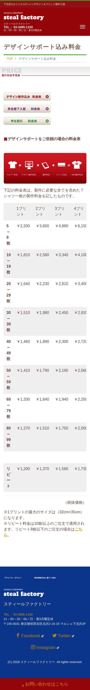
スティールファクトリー (38, 662)
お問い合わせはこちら (45, 685)
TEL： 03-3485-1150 (18, 27)
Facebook (30, 635)
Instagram (45, 647)
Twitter (63, 635)
